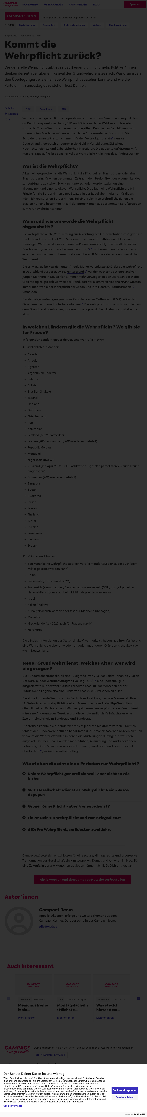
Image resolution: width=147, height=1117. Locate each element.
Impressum (77, 1101)
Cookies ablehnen (125, 1097)
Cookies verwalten (12, 1106)
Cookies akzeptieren (125, 1090)
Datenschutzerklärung (55, 1101)
